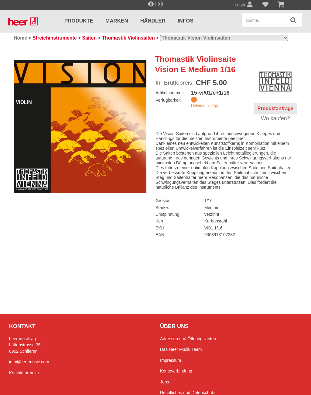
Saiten (89, 37)
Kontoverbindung (176, 371)
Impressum (170, 360)
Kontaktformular (24, 372)
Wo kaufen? (275, 118)
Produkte (78, 21)
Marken (116, 21)
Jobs (164, 381)
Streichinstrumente (54, 37)
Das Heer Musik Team (181, 349)
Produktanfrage (275, 108)
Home (20, 37)
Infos (185, 21)
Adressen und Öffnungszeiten (188, 338)
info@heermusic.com (29, 361)
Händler (153, 21)
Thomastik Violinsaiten (128, 37)
